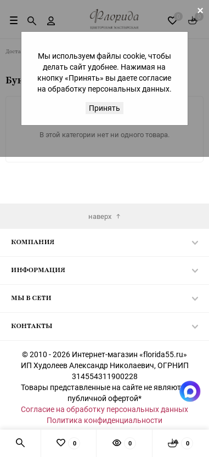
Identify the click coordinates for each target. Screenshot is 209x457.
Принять (104, 108)
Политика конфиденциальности (104, 420)
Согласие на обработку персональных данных (104, 409)
